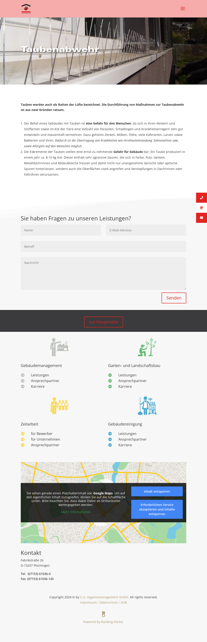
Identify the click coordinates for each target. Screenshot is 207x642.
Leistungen (40, 375)
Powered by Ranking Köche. (103, 616)
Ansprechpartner (45, 380)
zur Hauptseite (103, 322)
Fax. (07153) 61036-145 (37, 579)
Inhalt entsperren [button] (157, 491)
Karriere (38, 386)
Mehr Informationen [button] (76, 512)
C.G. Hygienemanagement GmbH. (104, 597)
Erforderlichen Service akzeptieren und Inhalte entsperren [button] (157, 509)
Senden (173, 298)
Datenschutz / (110, 602)
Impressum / (90, 602)
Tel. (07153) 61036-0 (36, 574)
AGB (124, 602)
